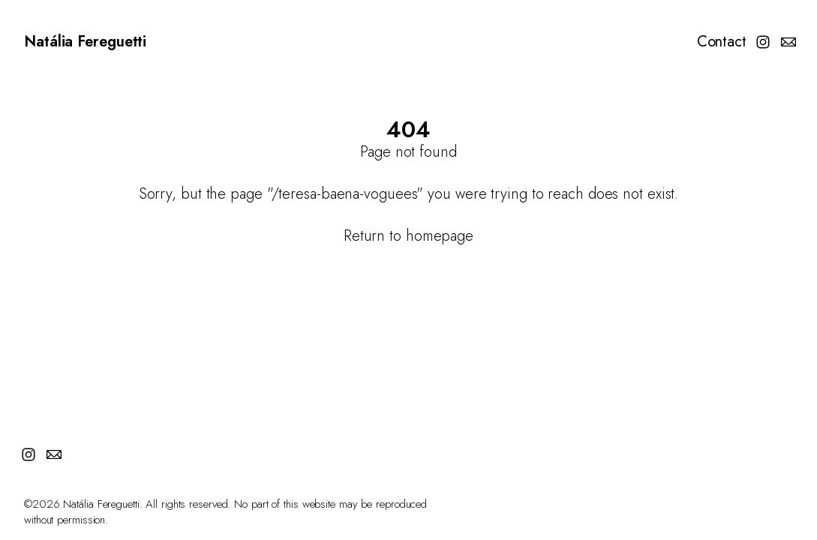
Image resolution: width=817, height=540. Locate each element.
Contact (721, 42)
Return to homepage (408, 236)
